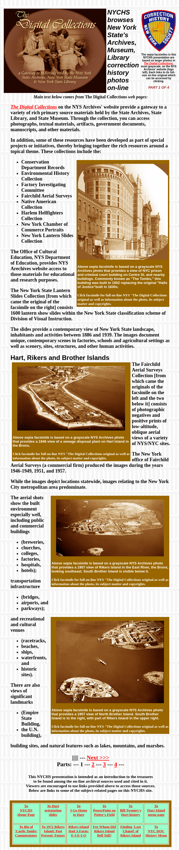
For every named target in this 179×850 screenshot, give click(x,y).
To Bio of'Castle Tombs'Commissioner (26, 831)
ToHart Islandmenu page (156, 810)
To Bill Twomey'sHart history (130, 810)
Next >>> (98, 757)
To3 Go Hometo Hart (78, 810)
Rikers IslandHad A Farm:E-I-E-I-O (78, 831)
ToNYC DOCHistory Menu (156, 831)
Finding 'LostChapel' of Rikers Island (130, 831)
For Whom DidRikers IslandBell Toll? (104, 831)
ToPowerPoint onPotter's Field (104, 810)
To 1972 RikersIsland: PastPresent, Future (53, 831)
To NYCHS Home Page (26, 810)
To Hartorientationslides (52, 810)
